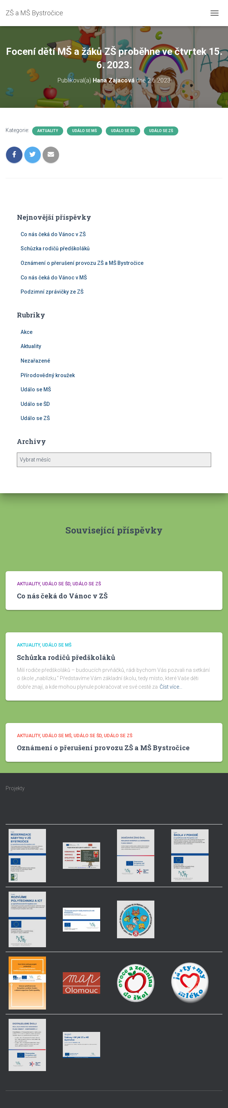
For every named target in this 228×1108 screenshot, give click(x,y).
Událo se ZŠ (161, 131)
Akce (27, 332)
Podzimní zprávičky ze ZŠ (52, 292)
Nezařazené (35, 361)
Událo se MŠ (84, 131)
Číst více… (171, 687)
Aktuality (47, 131)
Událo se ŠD (123, 131)
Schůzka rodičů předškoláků (55, 248)
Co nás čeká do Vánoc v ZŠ (53, 234)
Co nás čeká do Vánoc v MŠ (54, 278)
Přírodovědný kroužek (48, 375)
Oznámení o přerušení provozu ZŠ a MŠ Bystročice (82, 263)
